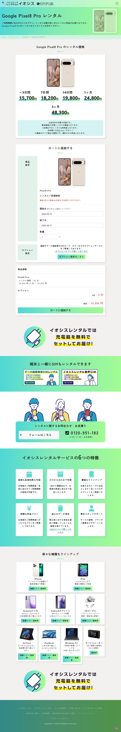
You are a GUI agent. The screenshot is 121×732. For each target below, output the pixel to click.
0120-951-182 (82, 435)
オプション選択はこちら (71, 257)
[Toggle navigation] (116, 3)
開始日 (55, 209)
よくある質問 (60, 708)
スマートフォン (14, 37)
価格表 (94, 653)
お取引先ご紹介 (32, 713)
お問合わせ (59, 130)
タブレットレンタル (43, 708)
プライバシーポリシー (60, 718)
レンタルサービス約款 (93, 708)
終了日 (43, 220)
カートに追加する (60, 310)
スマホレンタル (25, 708)
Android (25, 37)
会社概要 (46, 713)
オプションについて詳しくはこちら (71, 251)
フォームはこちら (36, 435)
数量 (42, 232)
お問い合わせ (74, 708)
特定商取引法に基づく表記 (64, 713)
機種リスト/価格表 (38, 589)
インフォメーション (86, 713)
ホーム (4, 37)
